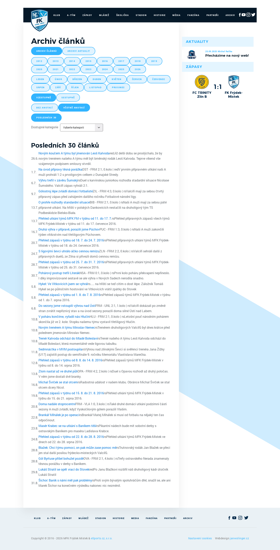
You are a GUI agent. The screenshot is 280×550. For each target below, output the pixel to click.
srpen (40, 87)
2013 (56, 61)
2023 (88, 69)
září (58, 87)
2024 (105, 69)
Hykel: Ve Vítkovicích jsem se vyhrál (63, 284)
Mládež (104, 15)
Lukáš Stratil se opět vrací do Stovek (63, 469)
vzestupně (43, 97)
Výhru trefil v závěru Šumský (58, 180)
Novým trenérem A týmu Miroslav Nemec (66, 327)
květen (117, 79)
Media (135, 518)
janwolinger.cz (239, 538)
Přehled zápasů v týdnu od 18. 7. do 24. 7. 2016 (71, 240)
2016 (105, 61)
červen (137, 79)
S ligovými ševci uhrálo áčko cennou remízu (68, 251)
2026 (138, 69)
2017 (121, 61)
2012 (39, 61)
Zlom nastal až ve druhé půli (58, 371)
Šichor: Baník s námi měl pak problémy (65, 480)
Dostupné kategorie (44, 127)
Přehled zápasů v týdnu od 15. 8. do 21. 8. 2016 (71, 393)
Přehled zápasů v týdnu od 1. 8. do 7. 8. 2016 (69, 295)
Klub (56, 15)
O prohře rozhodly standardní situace (64, 202)
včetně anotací (74, 107)
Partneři (212, 15)
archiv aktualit (78, 50)
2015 (88, 61)
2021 (56, 69)
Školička (122, 15)
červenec (158, 79)
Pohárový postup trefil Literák (59, 273)
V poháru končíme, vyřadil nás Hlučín (64, 316)
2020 (39, 69)
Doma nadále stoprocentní (56, 404)
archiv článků (46, 50)
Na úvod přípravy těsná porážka (60, 169)
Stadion (141, 15)
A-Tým (71, 15)
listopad (95, 87)
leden (40, 79)
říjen (75, 87)
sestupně (68, 97)
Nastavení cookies (200, 538)
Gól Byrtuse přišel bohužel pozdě (60, 458)
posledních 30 (46, 117)
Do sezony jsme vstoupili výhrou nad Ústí (66, 306)
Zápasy (87, 15)
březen (77, 79)
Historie (160, 15)
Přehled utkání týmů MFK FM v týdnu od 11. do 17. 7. (75, 218)
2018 (138, 61)
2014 (72, 61)
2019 (154, 61)
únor (58, 79)
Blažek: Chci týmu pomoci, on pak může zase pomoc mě (77, 447)
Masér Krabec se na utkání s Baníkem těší (67, 426)
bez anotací (44, 107)
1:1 (217, 87)
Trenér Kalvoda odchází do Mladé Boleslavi (68, 338)
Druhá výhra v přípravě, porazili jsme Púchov (69, 229)
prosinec (118, 87)
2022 (72, 69)
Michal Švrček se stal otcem (58, 382)
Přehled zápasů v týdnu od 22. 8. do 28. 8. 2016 (71, 437)
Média (176, 15)
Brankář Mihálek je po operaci (58, 415)
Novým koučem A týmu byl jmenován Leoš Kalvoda (73, 153)
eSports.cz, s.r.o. (102, 538)
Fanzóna (193, 15)
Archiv (230, 15)
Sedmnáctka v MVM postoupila (60, 349)
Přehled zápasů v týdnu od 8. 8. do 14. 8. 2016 (70, 360)
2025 (121, 69)
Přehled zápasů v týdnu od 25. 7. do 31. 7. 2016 (71, 262)
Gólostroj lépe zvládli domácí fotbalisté (65, 191)
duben (97, 79)
